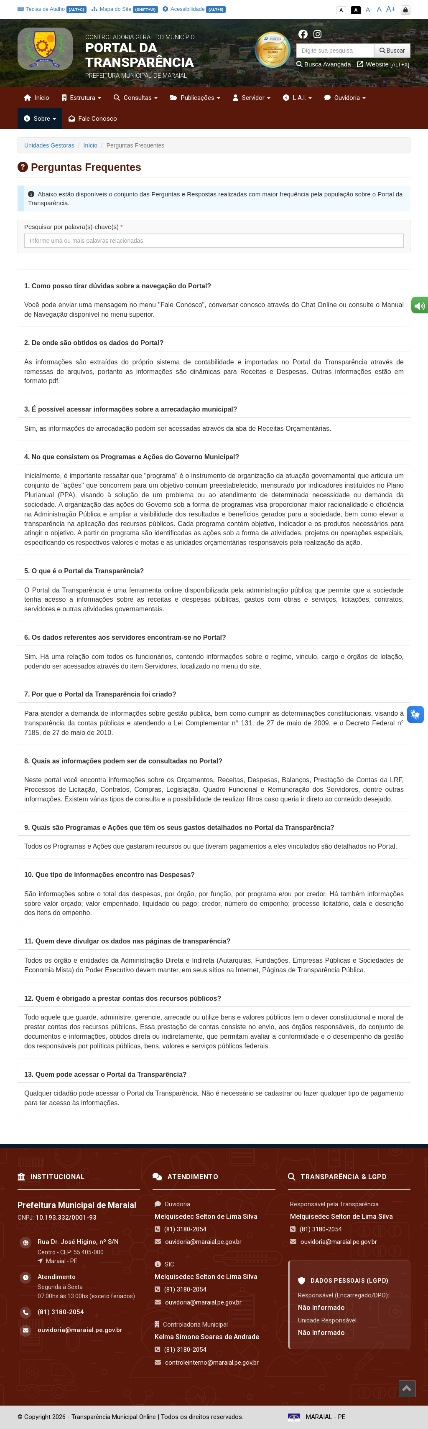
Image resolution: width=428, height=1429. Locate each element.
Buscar (392, 50)
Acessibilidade (194, 9)
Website (383, 64)
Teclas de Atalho (52, 9)
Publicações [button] (195, 98)
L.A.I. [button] (297, 98)
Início (36, 98)
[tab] (214, 286)
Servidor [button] (251, 98)
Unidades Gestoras (49, 145)
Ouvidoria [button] (345, 98)
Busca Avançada (323, 64)
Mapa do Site (125, 9)
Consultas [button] (136, 98)
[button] (117, 286)
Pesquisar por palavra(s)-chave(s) (73, 226)
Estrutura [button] (81, 98)
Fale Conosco (93, 118)
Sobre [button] (40, 118)
